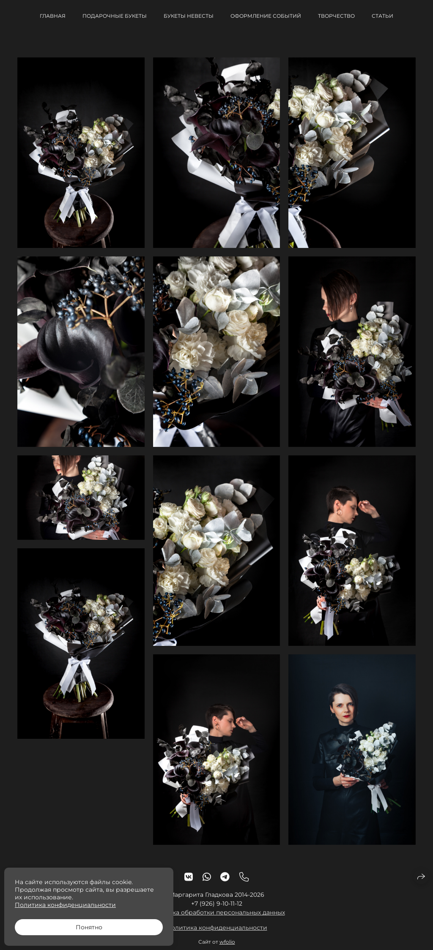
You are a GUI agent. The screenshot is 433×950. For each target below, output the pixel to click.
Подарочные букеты (114, 16)
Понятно (89, 927)
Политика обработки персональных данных (216, 919)
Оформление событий (265, 16)
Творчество (336, 16)
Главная (53, 16)
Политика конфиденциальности (216, 935)
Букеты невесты (189, 16)
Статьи (382, 16)
